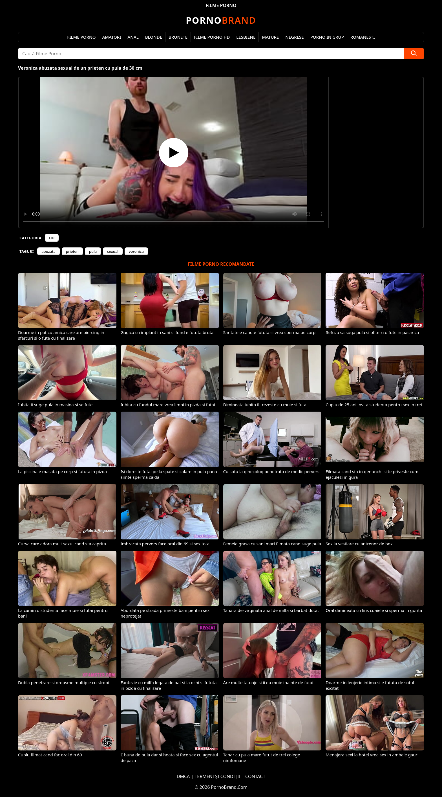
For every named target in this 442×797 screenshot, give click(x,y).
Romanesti (362, 37)
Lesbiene (245, 37)
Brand (221, 20)
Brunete (178, 37)
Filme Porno (81, 37)
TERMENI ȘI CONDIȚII (217, 776)
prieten (72, 251)
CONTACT (255, 776)
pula (93, 251)
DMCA (183, 776)
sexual (112, 251)
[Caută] (414, 53)
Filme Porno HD (212, 37)
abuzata (48, 251)
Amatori (111, 37)
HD (51, 237)
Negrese (294, 37)
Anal (132, 37)
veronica (136, 251)
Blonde (153, 37)
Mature (270, 37)
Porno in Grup (327, 37)
